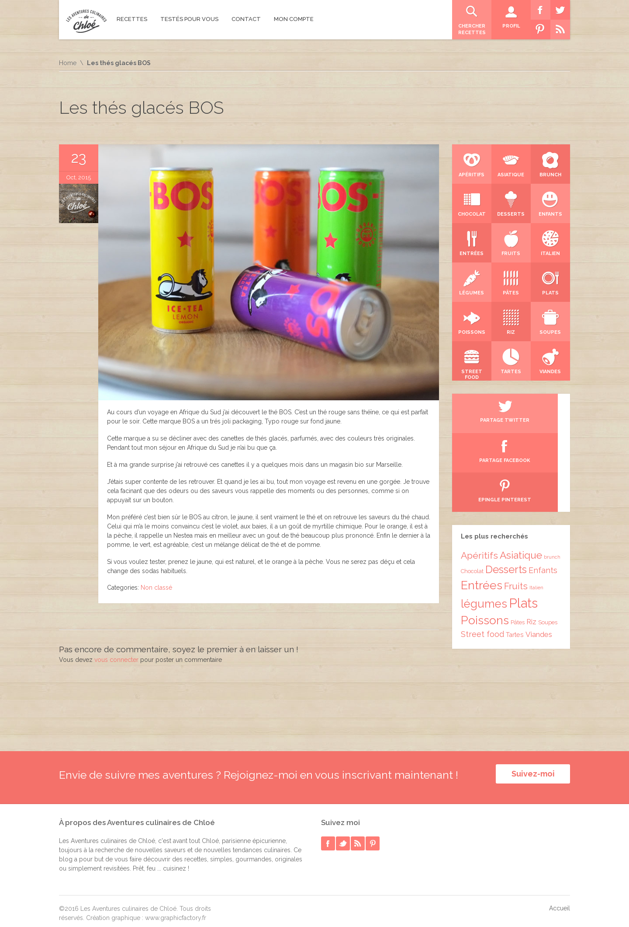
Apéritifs (479, 476)
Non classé (156, 587)
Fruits (516, 507)
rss (358, 838)
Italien (536, 508)
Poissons (485, 541)
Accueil (559, 902)
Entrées (481, 506)
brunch (552, 478)
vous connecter (116, 659)
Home (67, 62)
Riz (531, 543)
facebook (328, 838)
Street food (482, 555)
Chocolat (472, 492)
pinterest (373, 838)
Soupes (547, 543)
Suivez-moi (533, 773)
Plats (523, 524)
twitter (343, 838)
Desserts (506, 491)
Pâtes (518, 543)
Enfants (543, 491)
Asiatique (521, 476)
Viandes (538, 555)
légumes (484, 525)
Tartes (515, 556)
